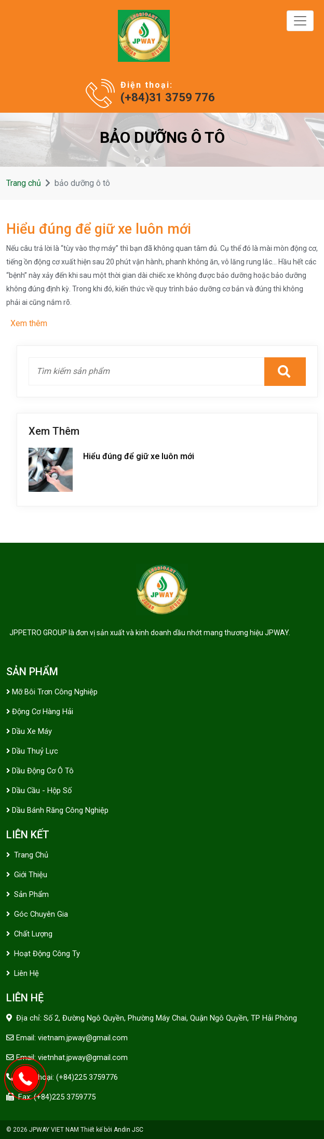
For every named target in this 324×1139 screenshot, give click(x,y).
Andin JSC (128, 1129)
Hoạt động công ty (43, 953)
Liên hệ (22, 973)
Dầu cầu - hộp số (39, 790)
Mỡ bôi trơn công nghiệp (52, 691)
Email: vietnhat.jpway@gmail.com (72, 1057)
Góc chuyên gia (37, 914)
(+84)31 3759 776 (167, 97)
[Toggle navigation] (300, 20)
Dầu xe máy (29, 731)
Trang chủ (23, 183)
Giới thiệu (26, 874)
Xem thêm (28, 323)
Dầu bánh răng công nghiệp (57, 810)
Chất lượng (29, 934)
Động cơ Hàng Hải (39, 711)
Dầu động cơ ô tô (40, 770)
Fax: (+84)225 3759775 (57, 1097)
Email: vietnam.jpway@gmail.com (72, 1037)
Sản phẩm (27, 894)
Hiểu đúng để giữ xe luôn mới (98, 229)
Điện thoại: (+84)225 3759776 (68, 1077)
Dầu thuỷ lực (32, 751)
